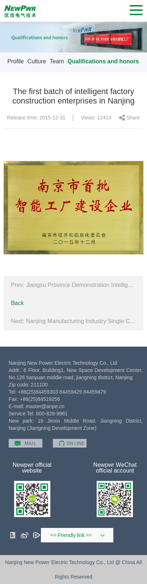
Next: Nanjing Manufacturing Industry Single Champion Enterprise (73, 321)
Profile (15, 61)
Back (17, 303)
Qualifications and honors (103, 61)
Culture (37, 61)
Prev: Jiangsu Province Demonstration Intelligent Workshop (73, 285)
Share (133, 117)
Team (57, 61)
